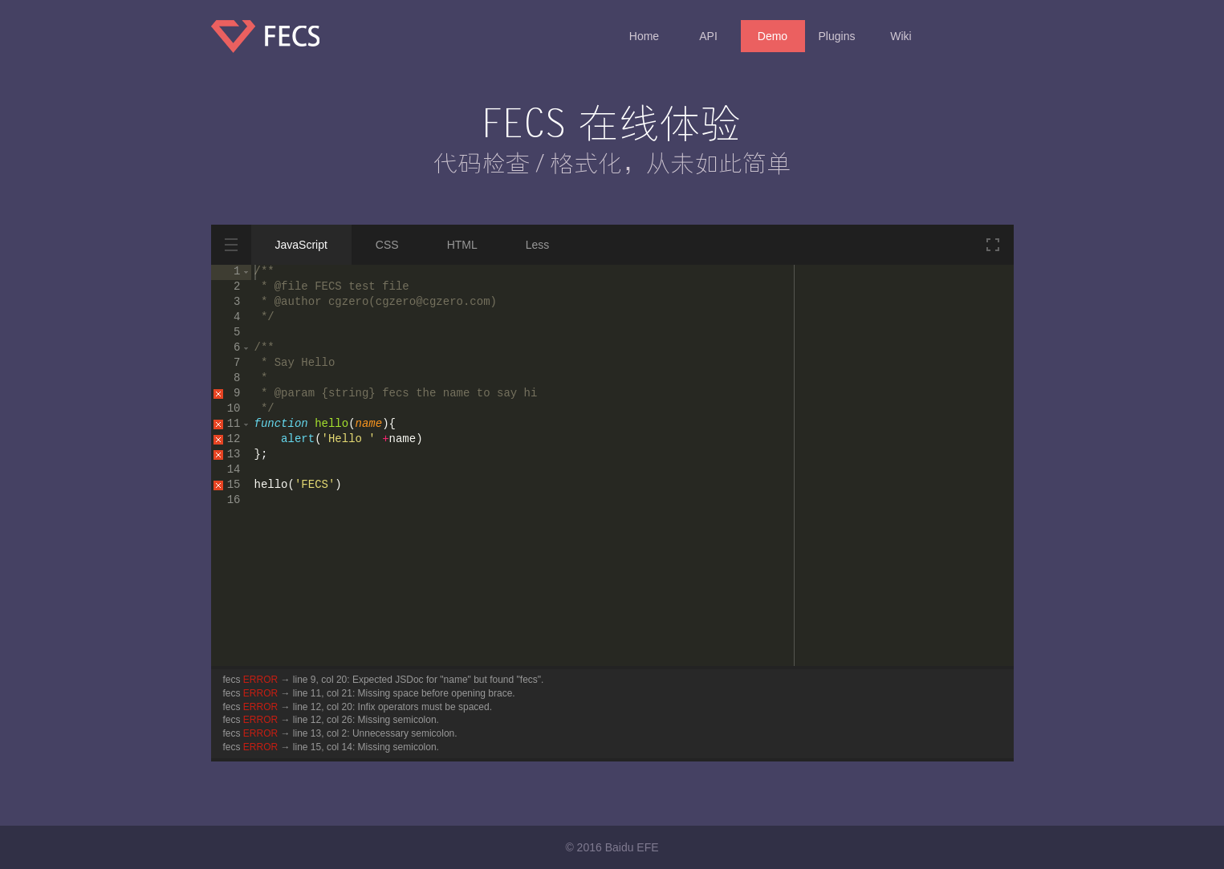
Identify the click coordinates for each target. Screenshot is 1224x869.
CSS (387, 244)
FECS (275, 42)
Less (538, 244)
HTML (462, 244)
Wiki (900, 36)
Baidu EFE (632, 847)
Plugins (837, 36)
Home (644, 36)
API (708, 36)
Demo (772, 36)
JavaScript (301, 244)
